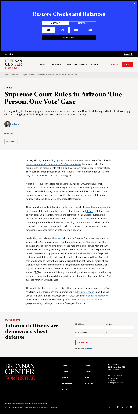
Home (7, 75)
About (93, 64)
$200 (89, 30)
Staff (87, 377)
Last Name (109, 324)
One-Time (55, 23)
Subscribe (89, 383)
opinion (60, 238)
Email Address (81, 332)
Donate (88, 371)
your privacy (87, 349)
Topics (42, 64)
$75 (62, 30)
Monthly (82, 23)
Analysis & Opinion (28, 75)
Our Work (55, 64)
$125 (76, 30)
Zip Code (108, 332)
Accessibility (55, 407)
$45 (48, 30)
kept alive (86, 299)
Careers (88, 366)
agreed (103, 207)
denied (89, 211)
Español (9, 54)
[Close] (134, 3)
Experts (67, 64)
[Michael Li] (11, 124)
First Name (79, 324)
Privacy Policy (43, 407)
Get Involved (79, 64)
